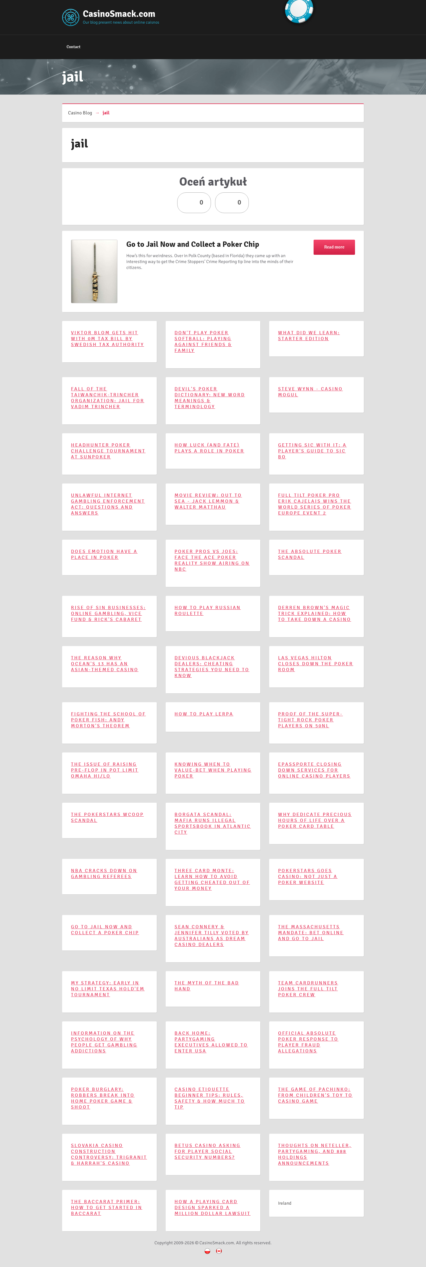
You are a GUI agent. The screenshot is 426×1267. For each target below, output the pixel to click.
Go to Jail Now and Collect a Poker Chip (192, 244)
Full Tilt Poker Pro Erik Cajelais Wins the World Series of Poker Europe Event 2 (314, 504)
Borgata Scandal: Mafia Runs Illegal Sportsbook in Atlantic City (213, 823)
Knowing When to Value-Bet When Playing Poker (213, 770)
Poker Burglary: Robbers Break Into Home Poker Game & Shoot (103, 1098)
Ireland (284, 1203)
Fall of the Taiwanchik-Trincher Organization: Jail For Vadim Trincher (107, 398)
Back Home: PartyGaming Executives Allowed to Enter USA (211, 1042)
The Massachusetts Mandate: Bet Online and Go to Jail (311, 933)
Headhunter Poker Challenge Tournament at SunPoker (108, 451)
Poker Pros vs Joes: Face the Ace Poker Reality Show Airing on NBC (212, 560)
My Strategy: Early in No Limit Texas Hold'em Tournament (108, 989)
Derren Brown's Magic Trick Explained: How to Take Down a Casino (314, 613)
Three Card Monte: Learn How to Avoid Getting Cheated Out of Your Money (212, 879)
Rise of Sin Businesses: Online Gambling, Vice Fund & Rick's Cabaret (108, 613)
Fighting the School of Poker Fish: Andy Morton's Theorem (108, 720)
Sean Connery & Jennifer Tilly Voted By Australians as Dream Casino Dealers (212, 936)
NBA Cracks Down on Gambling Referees (104, 874)
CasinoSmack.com (119, 13)
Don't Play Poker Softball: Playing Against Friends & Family (203, 341)
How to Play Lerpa (204, 714)
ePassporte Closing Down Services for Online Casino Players (314, 770)
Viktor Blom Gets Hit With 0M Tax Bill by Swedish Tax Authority (107, 339)
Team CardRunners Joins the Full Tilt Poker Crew (308, 989)
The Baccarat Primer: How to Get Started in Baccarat (106, 1207)
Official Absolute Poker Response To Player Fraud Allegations (308, 1042)
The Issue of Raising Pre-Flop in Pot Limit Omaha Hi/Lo (104, 770)
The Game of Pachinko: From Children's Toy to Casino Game (315, 1095)
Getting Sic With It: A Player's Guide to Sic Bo (312, 451)
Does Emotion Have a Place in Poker (104, 554)
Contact (73, 46)
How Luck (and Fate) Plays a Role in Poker (209, 448)
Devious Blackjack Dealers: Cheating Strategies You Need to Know (212, 667)
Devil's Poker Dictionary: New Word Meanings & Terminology (210, 398)
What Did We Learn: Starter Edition (309, 336)
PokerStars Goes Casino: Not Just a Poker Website (308, 876)
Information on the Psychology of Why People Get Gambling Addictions (104, 1042)
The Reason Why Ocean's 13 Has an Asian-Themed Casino (104, 664)
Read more (334, 247)
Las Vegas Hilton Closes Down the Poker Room (315, 664)
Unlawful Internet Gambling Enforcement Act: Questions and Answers (108, 504)
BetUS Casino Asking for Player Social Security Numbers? (208, 1151)
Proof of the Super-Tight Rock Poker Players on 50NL (310, 720)
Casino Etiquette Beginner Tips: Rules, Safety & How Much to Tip (210, 1098)
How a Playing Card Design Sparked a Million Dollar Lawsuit (213, 1207)
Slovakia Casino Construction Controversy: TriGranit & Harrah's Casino (109, 1154)
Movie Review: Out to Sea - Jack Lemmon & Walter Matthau (208, 501)
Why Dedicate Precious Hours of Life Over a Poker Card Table (315, 820)
